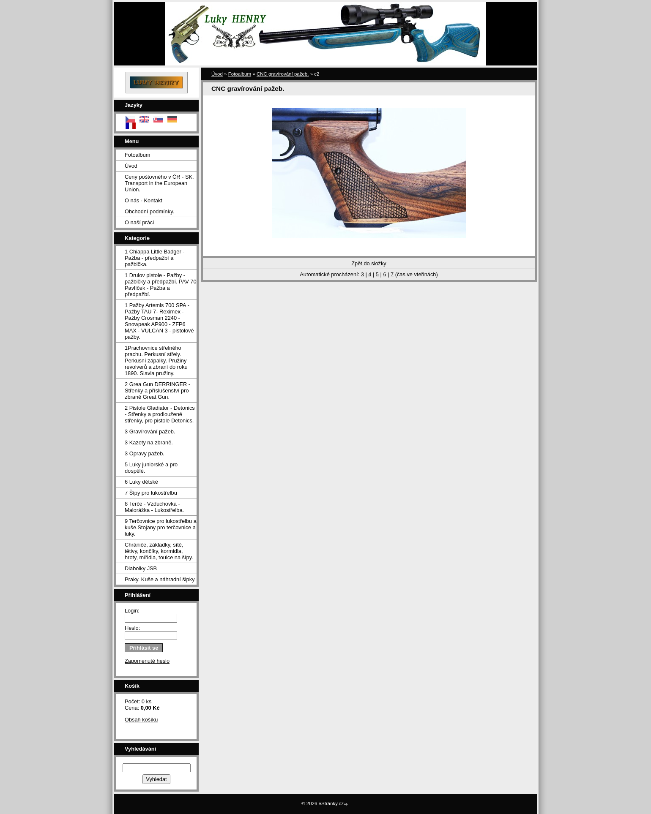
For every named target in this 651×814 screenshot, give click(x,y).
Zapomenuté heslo (147, 661)
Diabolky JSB (141, 568)
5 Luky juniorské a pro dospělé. (151, 467)
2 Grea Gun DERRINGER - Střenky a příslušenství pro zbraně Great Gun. (157, 390)
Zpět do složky (368, 263)
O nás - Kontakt (143, 200)
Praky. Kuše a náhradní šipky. (160, 579)
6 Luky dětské (141, 482)
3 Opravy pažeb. (144, 453)
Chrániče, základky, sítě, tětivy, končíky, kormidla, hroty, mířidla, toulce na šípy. (159, 551)
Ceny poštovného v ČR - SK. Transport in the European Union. (159, 183)
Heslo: (132, 628)
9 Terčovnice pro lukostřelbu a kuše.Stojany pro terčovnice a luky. (161, 527)
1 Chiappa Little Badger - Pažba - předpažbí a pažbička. (155, 257)
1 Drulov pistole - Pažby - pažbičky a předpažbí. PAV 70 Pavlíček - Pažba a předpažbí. (161, 284)
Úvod (131, 166)
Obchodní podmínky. (149, 211)
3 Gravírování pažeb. (150, 431)
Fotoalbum (137, 155)
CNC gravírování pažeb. (283, 73)
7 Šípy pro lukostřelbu (151, 493)
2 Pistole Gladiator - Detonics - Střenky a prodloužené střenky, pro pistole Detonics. (160, 414)
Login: (132, 610)
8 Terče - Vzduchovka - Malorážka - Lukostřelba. (154, 507)
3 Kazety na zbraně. (149, 442)
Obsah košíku (141, 719)
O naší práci (139, 222)
